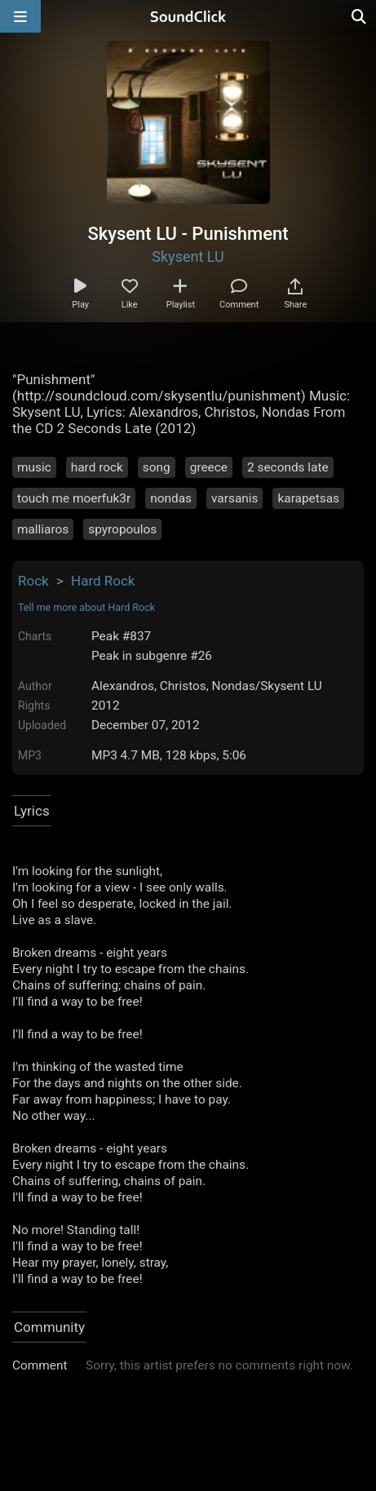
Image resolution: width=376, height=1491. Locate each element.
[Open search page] (359, 16)
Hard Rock (103, 581)
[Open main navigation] (20, 16)
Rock (33, 581)
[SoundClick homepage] (188, 16)
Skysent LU (187, 256)
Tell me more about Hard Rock (86, 607)
